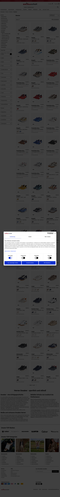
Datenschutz (7, 251)
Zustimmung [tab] (12, 236)
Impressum (13, 251)
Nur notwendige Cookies (13, 262)
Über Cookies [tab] (47, 236)
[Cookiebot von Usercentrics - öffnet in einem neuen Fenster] (48, 233)
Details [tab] (30, 236)
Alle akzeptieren (47, 262)
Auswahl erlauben (30, 262)
